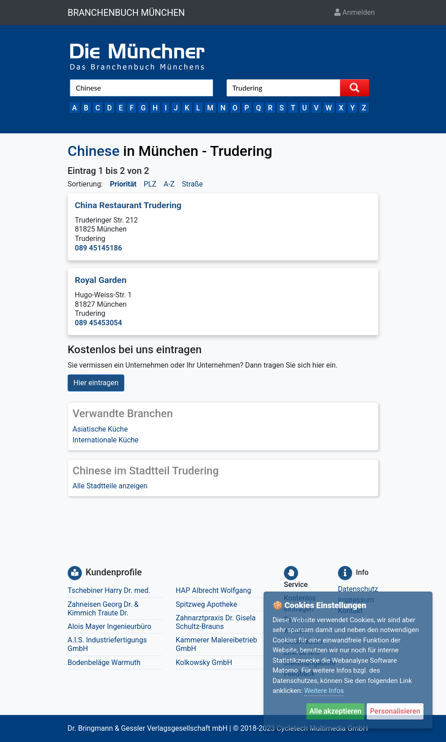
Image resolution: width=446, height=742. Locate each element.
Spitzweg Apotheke (206, 604)
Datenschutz (358, 589)
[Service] (291, 573)
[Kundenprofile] (75, 573)
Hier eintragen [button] (95, 382)
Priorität (123, 184)
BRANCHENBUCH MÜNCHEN (126, 12)
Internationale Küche (105, 440)
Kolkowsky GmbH (204, 662)
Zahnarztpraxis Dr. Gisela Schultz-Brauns (215, 622)
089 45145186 (98, 248)
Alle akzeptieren (335, 711)
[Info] (345, 573)
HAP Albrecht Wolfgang (213, 590)
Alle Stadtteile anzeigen (110, 486)
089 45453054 (98, 323)
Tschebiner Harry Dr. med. (109, 590)
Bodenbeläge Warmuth (104, 662)
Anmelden (354, 12)
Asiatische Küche (100, 429)
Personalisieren (395, 711)
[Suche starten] (354, 87)
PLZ (150, 184)
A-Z (169, 184)
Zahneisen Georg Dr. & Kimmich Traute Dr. (103, 608)
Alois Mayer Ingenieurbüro (109, 626)
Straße (192, 184)
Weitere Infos (324, 691)
